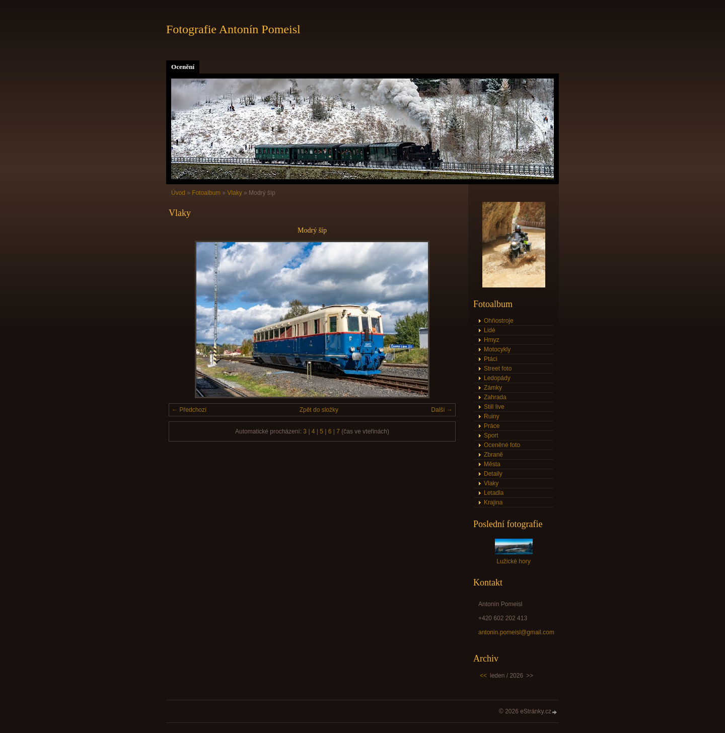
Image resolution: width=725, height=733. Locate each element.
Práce (491, 425)
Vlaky (234, 192)
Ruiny (491, 416)
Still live (494, 406)
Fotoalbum (206, 192)
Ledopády (497, 378)
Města (492, 464)
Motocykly (497, 349)
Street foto (498, 368)
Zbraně (493, 454)
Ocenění (182, 66)
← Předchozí (189, 409)
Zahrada (495, 397)
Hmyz (491, 339)
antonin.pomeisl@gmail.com (516, 632)
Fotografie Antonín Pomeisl (233, 29)
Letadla (493, 492)
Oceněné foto (502, 445)
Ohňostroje (499, 320)
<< (483, 675)
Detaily (493, 473)
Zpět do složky (319, 409)
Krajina (493, 502)
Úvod (178, 192)
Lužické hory (513, 561)
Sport (491, 435)
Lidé (489, 330)
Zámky (493, 387)
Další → (442, 409)
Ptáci (490, 358)
